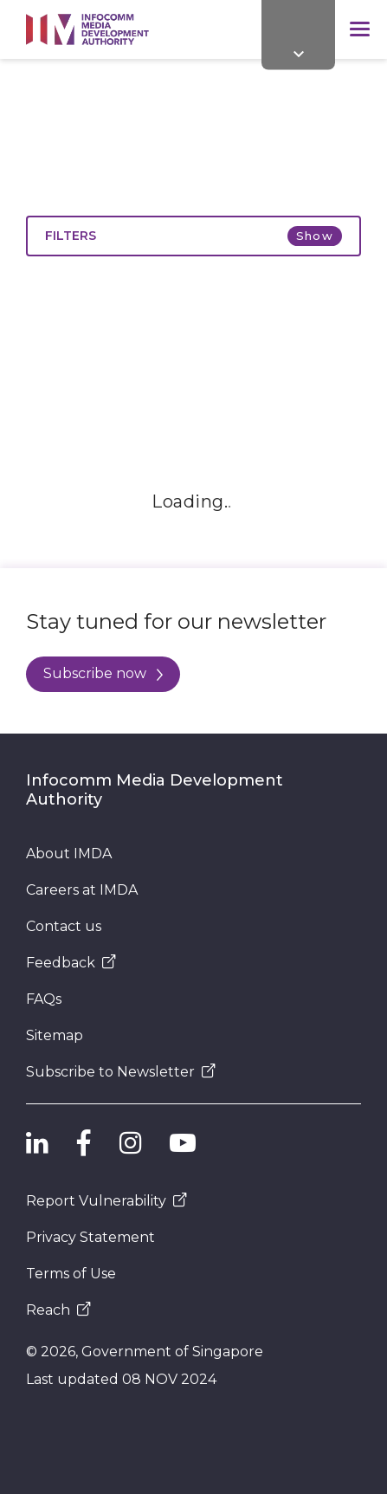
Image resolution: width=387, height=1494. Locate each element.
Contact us (63, 926)
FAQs (43, 999)
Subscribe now (103, 673)
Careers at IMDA (82, 890)
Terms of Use (71, 1273)
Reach (58, 1310)
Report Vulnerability (106, 1201)
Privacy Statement (90, 1237)
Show (314, 236)
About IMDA (69, 853)
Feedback (71, 962)
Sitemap (54, 1035)
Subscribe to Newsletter (121, 1072)
